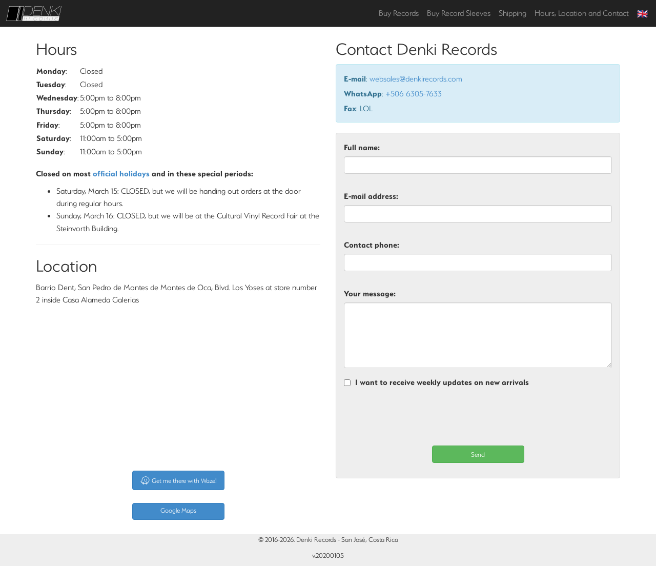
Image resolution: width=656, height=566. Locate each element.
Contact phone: (371, 244)
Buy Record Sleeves (458, 13)
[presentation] (422, 417)
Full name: (362, 147)
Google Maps (178, 510)
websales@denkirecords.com (416, 78)
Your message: (370, 293)
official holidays (121, 173)
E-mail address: (371, 196)
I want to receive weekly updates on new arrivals (442, 382)
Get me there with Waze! (178, 480)
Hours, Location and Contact (582, 13)
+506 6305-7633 (413, 93)
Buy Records (399, 13)
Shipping (512, 13)
